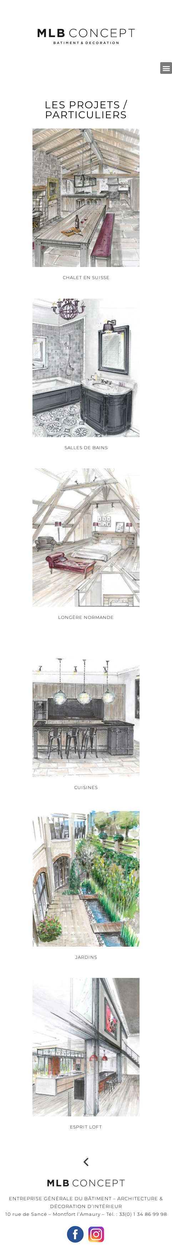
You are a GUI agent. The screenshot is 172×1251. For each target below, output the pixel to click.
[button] (166, 68)
